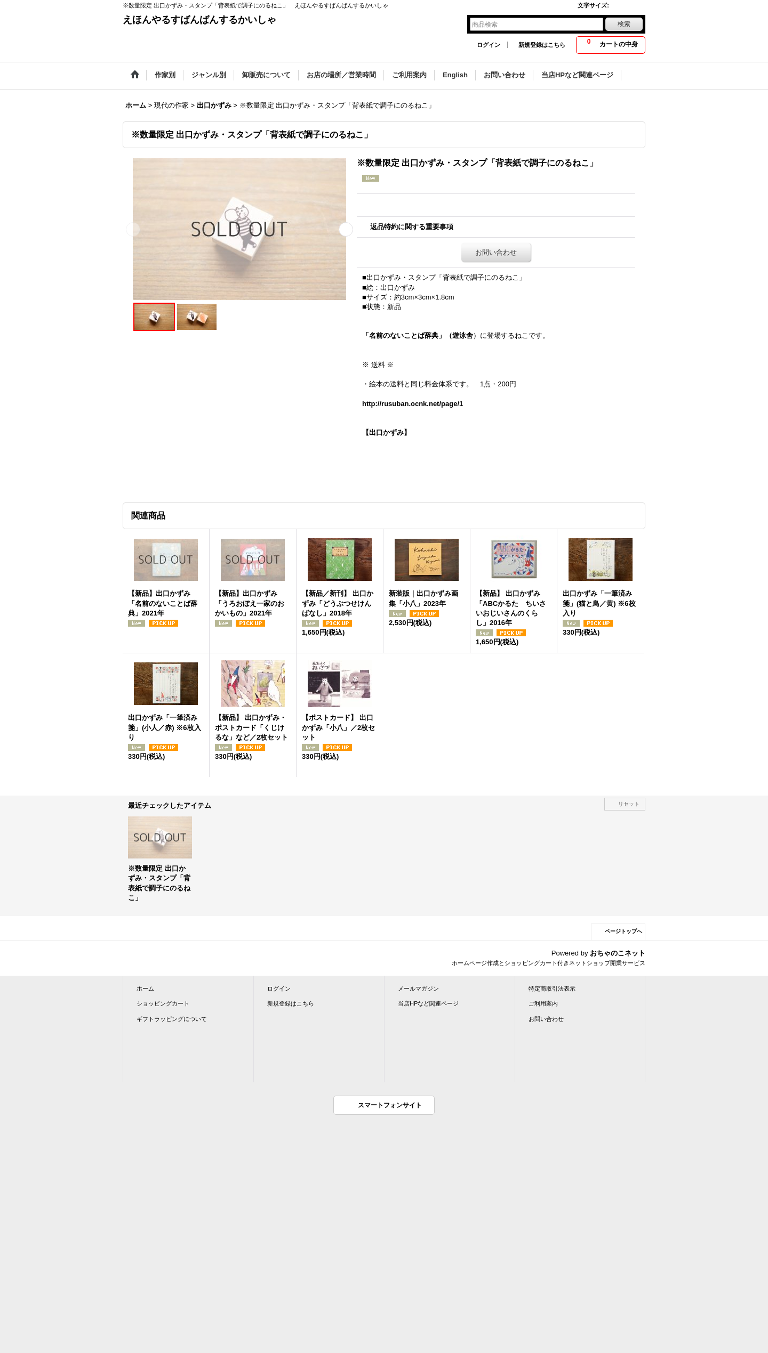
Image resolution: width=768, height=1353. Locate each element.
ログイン (488, 45)
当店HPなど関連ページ (428, 1003)
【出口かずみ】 (386, 432)
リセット (628, 804)
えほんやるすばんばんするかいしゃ (199, 19)
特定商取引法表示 (552, 988)
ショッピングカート (163, 1003)
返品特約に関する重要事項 (411, 227)
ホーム (145, 988)
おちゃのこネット (617, 953)
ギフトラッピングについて (172, 1019)
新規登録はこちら (541, 45)
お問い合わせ (496, 252)
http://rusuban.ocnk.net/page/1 (412, 404)
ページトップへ (623, 931)
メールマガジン (418, 988)
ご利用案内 (543, 1003)
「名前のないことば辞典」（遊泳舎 (417, 335)
